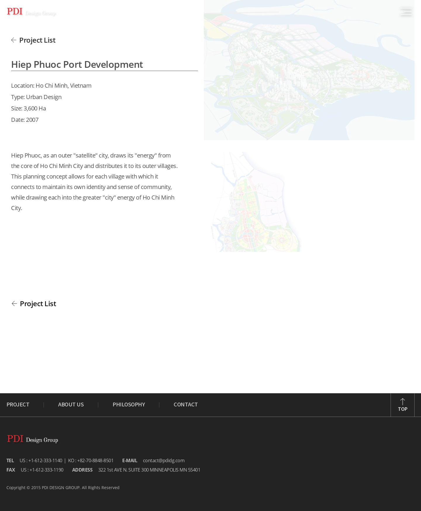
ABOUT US (71, 405)
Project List (36, 40)
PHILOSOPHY (129, 405)
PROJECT (18, 405)
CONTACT (186, 405)
